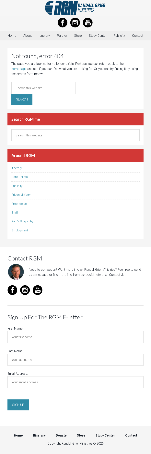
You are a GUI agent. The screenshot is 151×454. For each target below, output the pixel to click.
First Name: (15, 328)
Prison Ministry (20, 194)
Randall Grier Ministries (75, 8)
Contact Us (116, 275)
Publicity (16, 186)
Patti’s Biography (22, 221)
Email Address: (17, 373)
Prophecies (19, 204)
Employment (19, 230)
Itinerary (16, 168)
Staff (14, 212)
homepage (19, 69)
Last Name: (15, 351)
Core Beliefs (19, 177)
